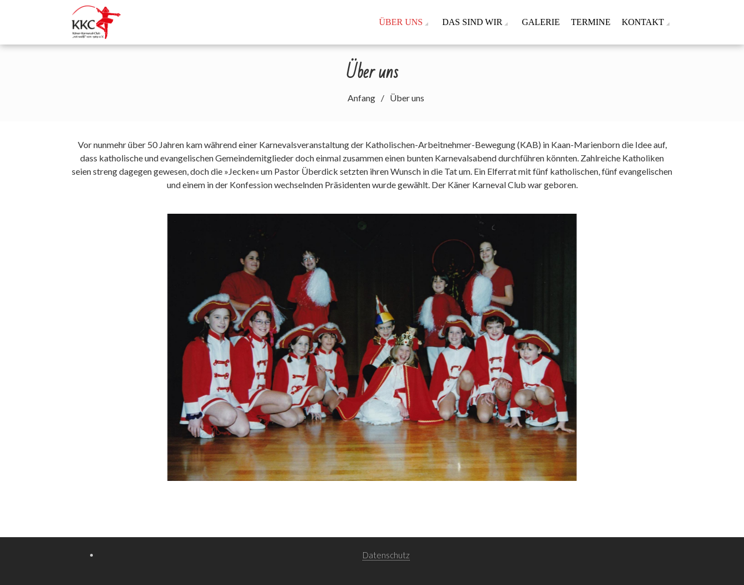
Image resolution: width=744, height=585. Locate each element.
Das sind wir (472, 22)
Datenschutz (386, 555)
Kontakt (643, 22)
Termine (591, 22)
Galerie (540, 22)
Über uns (401, 22)
